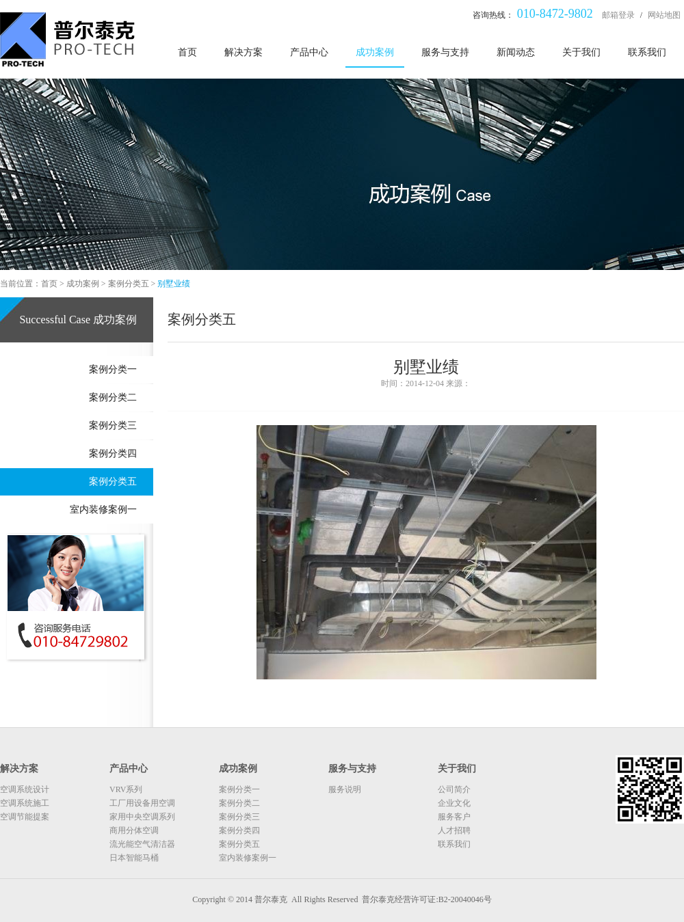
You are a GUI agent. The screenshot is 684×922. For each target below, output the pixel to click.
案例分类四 (113, 453)
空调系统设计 (24, 789)
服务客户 (454, 817)
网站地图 (664, 15)
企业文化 (454, 803)
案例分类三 (113, 425)
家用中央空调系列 (142, 817)
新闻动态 (516, 52)
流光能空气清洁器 (142, 844)
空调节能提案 (24, 817)
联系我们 (647, 52)
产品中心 (309, 52)
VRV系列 (125, 789)
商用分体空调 (134, 830)
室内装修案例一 (103, 509)
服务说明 (344, 789)
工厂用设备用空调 (142, 803)
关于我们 (581, 52)
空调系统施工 (24, 803)
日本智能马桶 (134, 858)
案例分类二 (113, 397)
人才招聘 (454, 830)
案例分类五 (128, 283)
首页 (187, 52)
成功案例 (375, 52)
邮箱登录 (618, 15)
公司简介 (454, 789)
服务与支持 (445, 52)
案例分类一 (113, 369)
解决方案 (243, 52)
